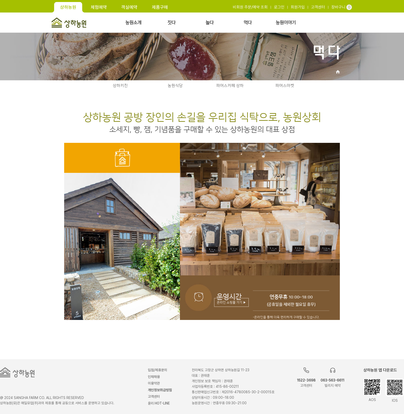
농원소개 (133, 22)
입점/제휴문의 (157, 370)
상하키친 (120, 85)
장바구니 (341, 7)
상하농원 (68, 7)
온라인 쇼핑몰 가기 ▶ (231, 302)
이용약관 (154, 383)
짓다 (171, 22)
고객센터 (318, 7)
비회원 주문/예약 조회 (250, 7)
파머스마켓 (284, 85)
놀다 (210, 22)
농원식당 (175, 85)
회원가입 (298, 7)
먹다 (248, 22)
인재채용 (154, 377)
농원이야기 (286, 22)
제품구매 (160, 7)
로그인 (279, 7)
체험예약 (99, 7)
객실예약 (129, 7)
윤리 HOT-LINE (159, 403)
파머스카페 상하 (230, 85)
